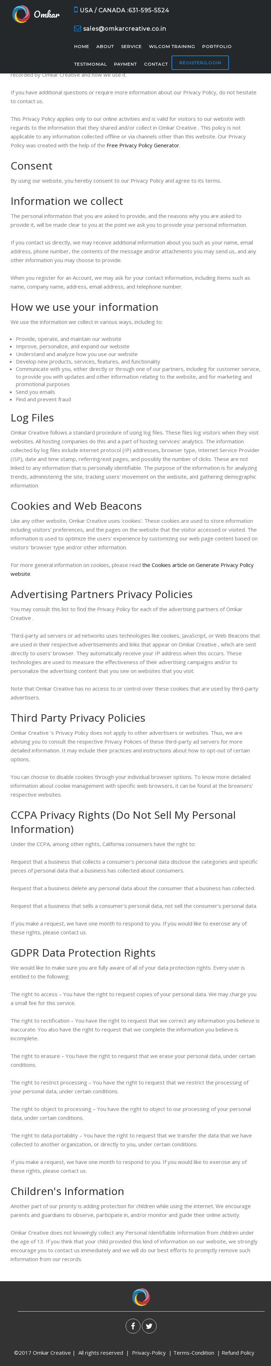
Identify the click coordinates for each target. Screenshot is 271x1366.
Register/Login (200, 62)
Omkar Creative (52, 1352)
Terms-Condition (193, 1352)
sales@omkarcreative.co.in (120, 28)
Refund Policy (239, 1352)
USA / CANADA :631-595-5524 (121, 9)
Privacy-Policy (149, 1352)
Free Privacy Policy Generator (143, 145)
